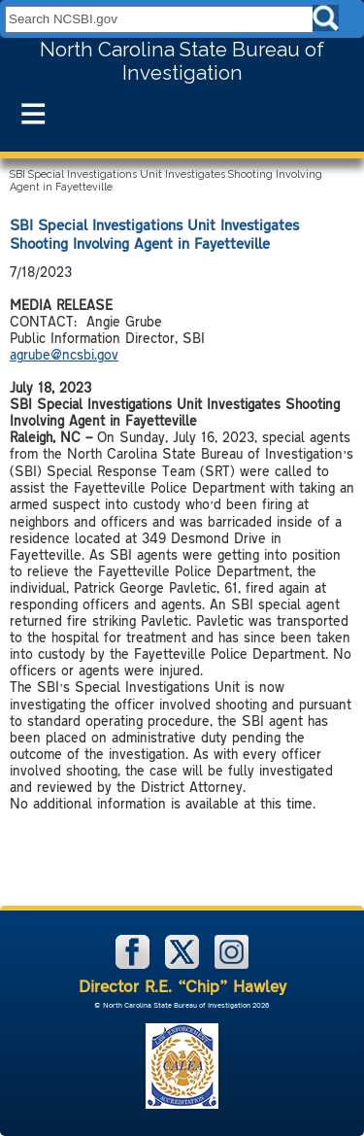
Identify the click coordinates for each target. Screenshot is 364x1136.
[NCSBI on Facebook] (134, 964)
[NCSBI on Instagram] (231, 964)
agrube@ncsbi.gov (64, 354)
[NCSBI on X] (184, 964)
